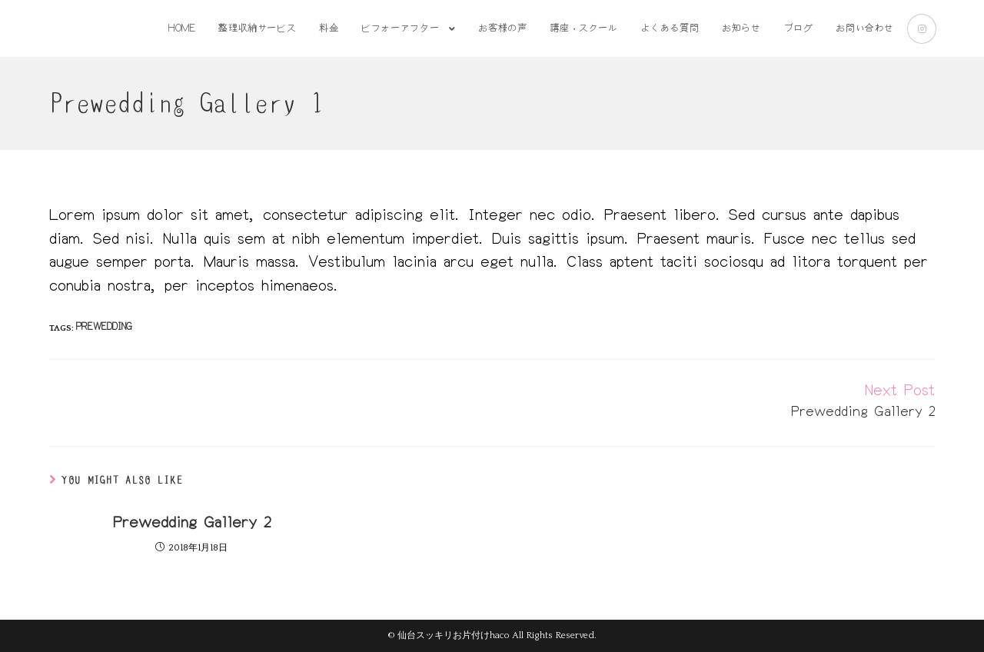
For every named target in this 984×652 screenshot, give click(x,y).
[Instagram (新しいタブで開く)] (921, 29)
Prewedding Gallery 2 (192, 523)
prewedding (104, 327)
